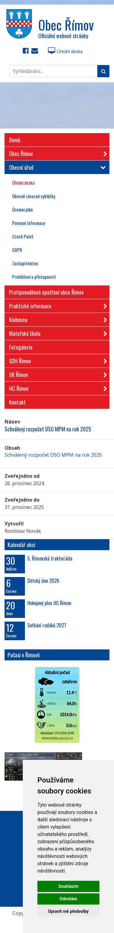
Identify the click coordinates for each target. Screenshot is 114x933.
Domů (14, 140)
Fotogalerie (21, 347)
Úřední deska (65, 51)
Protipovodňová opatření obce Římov (46, 292)
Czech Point (22, 236)
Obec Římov (56, 152)
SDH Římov (56, 360)
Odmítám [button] (68, 898)
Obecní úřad (56, 167)
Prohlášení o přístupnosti (34, 276)
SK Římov (56, 373)
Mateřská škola (56, 332)
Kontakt (17, 402)
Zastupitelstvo (25, 263)
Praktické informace (56, 305)
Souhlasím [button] (68, 886)
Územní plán (22, 209)
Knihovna (56, 319)
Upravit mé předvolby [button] (68, 911)
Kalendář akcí (21, 545)
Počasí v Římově (24, 655)
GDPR (17, 249)
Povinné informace (28, 223)
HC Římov (56, 387)
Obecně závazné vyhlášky (33, 196)
